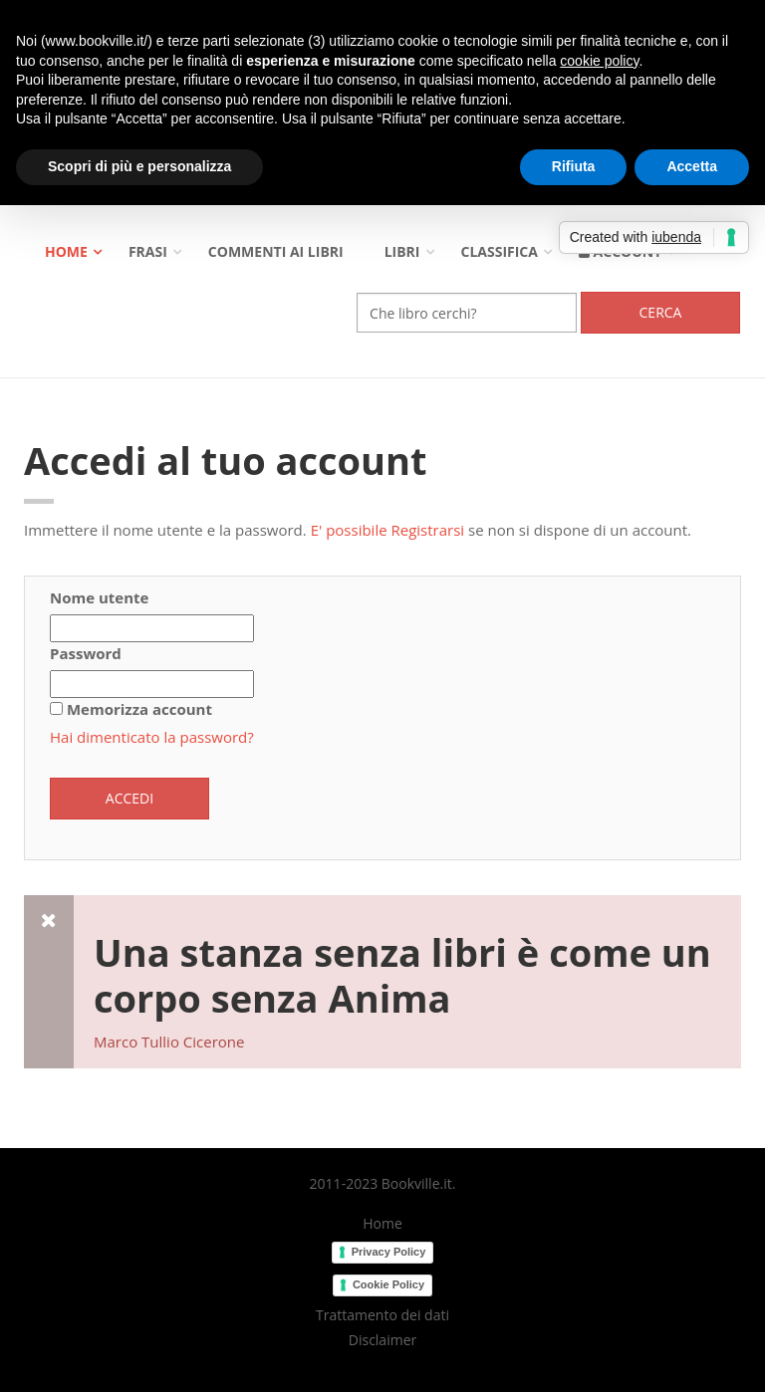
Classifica (499, 251)
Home (66, 251)
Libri (402, 251)
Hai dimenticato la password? (152, 737)
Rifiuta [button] (574, 166)
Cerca (660, 312)
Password (86, 653)
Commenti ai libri (276, 251)
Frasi (147, 251)
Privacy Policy (389, 1252)
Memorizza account (139, 709)
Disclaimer (382, 1340)
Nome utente (99, 597)
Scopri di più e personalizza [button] (139, 166)
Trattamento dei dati (382, 1315)
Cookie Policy (388, 1284)
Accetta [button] (691, 166)
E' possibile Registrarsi (388, 530)
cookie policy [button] (599, 61)
